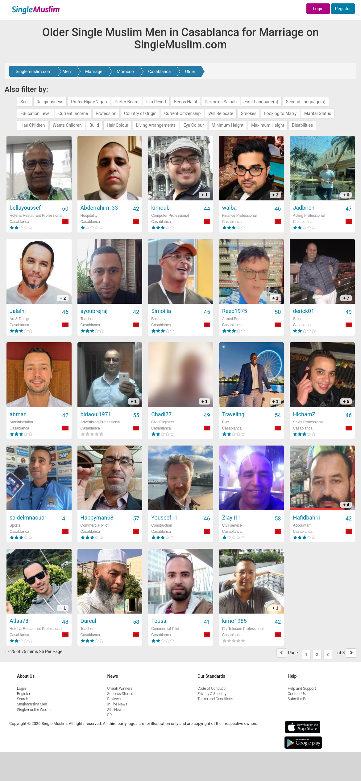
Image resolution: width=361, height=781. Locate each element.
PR (109, 715)
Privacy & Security (211, 694)
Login (318, 8)
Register (343, 8)
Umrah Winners (119, 688)
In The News (117, 704)
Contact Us (297, 694)
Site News (115, 710)
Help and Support (302, 688)
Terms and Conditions (215, 699)
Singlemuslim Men (32, 704)
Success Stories (120, 694)
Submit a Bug (298, 699)
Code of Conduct (211, 688)
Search (22, 699)
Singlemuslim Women (34, 710)
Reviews (114, 699)
